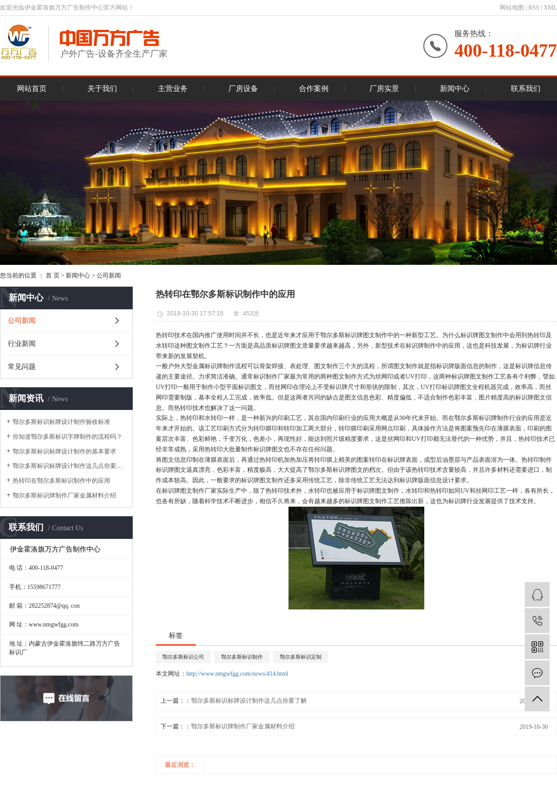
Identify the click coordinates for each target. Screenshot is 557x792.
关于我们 (102, 89)
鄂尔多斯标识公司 (183, 657)
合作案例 (314, 89)
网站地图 (512, 7)
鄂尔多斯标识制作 (242, 657)
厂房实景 (384, 89)
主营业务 (173, 89)
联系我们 (525, 89)
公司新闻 (109, 275)
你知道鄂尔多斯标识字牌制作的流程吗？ (67, 436)
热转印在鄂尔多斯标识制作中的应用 (61, 480)
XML (550, 7)
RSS (533, 7)
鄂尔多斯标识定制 (301, 657)
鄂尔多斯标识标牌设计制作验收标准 (61, 422)
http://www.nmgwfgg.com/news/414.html (237, 673)
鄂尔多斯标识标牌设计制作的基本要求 (64, 451)
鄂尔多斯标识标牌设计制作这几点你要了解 (69, 466)
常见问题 (22, 366)
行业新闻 (22, 343)
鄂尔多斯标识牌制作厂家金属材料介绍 (64, 495)
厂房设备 (243, 89)
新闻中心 (455, 89)
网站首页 (32, 89)
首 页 (53, 275)
